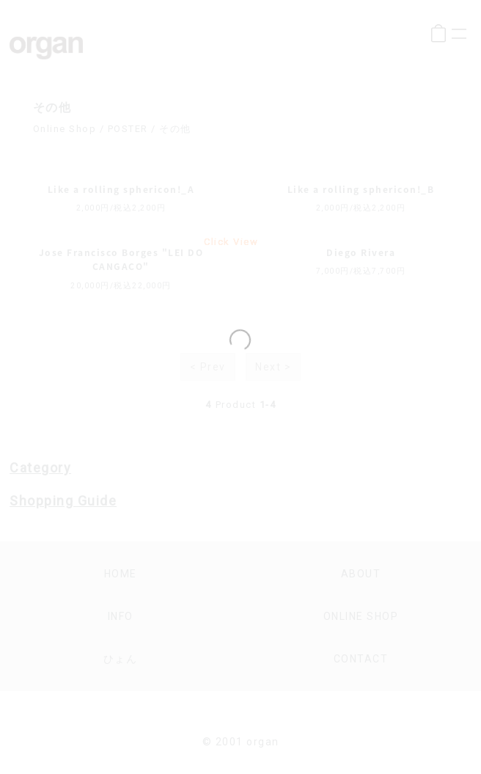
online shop (361, 616)
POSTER (128, 128)
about (361, 574)
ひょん (120, 659)
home (120, 574)
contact (361, 659)
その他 (175, 128)
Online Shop (65, 128)
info (120, 616)
